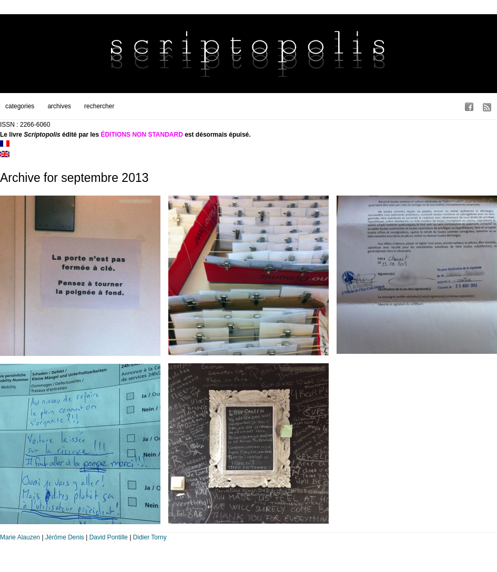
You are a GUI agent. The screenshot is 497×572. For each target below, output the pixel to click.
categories (19, 106)
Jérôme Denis (64, 537)
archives (59, 106)
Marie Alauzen (20, 537)
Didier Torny (150, 537)
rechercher (99, 106)
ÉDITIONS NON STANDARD (141, 134)
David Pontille (108, 537)
